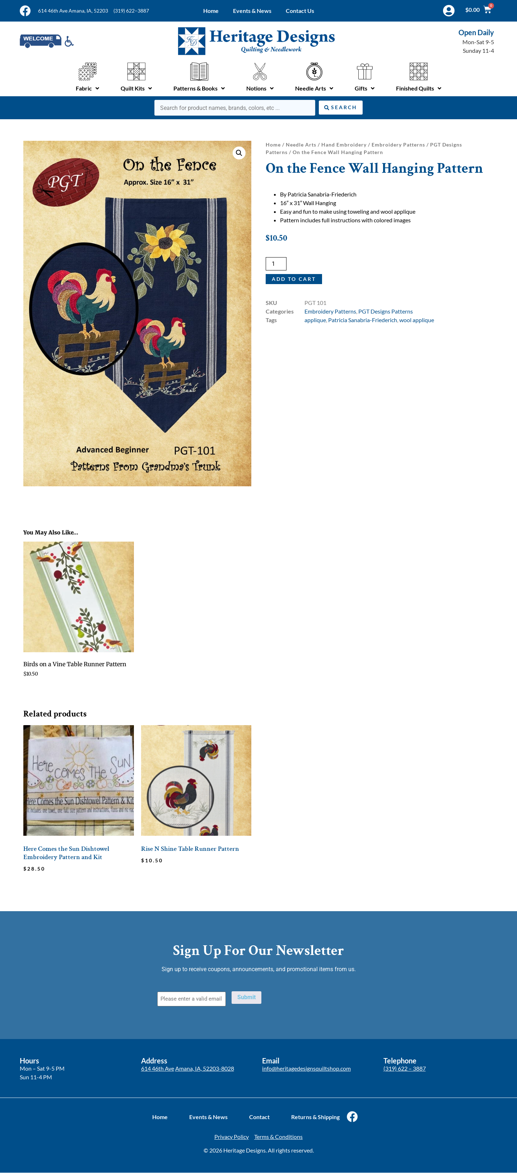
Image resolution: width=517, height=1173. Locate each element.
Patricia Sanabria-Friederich (362, 319)
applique (315, 319)
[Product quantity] (276, 263)
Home (211, 10)
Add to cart (294, 279)
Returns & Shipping (315, 1116)
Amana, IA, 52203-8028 (204, 1068)
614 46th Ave (157, 1068)
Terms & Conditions (278, 1136)
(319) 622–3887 (131, 11)
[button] (239, 153)
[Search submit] (341, 108)
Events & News (252, 10)
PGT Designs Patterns (385, 311)
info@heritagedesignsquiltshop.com (306, 1068)
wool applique (416, 319)
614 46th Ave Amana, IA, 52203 (73, 11)
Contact (259, 1116)
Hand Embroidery (344, 145)
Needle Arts (301, 145)
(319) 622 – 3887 (404, 1068)
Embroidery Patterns (398, 145)
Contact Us (300, 10)
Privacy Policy (231, 1136)
